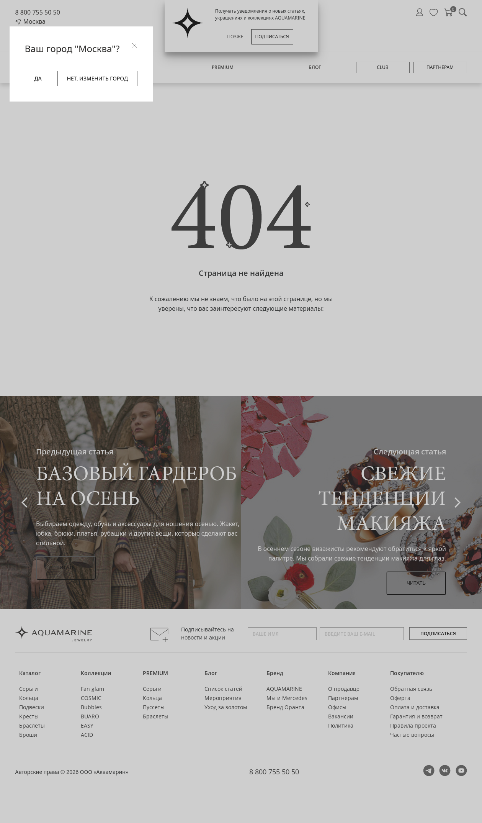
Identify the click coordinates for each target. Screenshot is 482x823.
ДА (38, 78)
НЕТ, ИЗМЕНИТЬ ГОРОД (97, 78)
